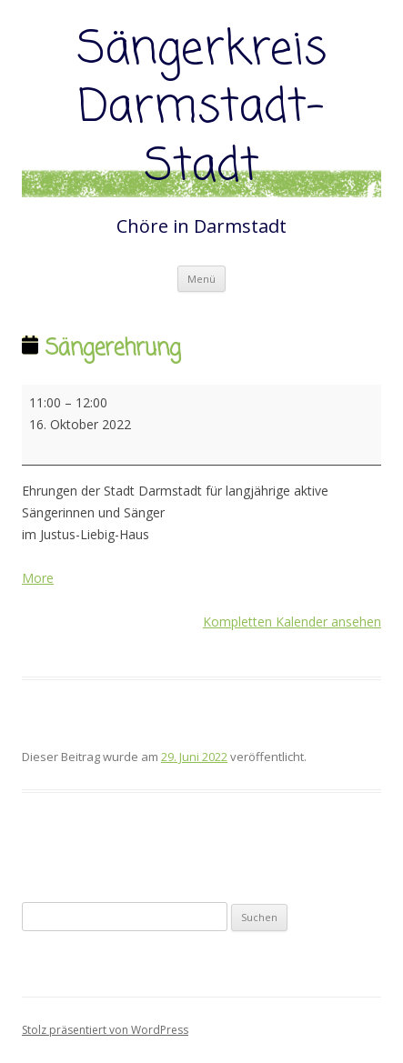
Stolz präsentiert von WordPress (105, 1030)
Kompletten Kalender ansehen (292, 621)
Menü (201, 279)
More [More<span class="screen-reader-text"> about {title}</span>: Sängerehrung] (38, 578)
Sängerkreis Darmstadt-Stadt (202, 109)
